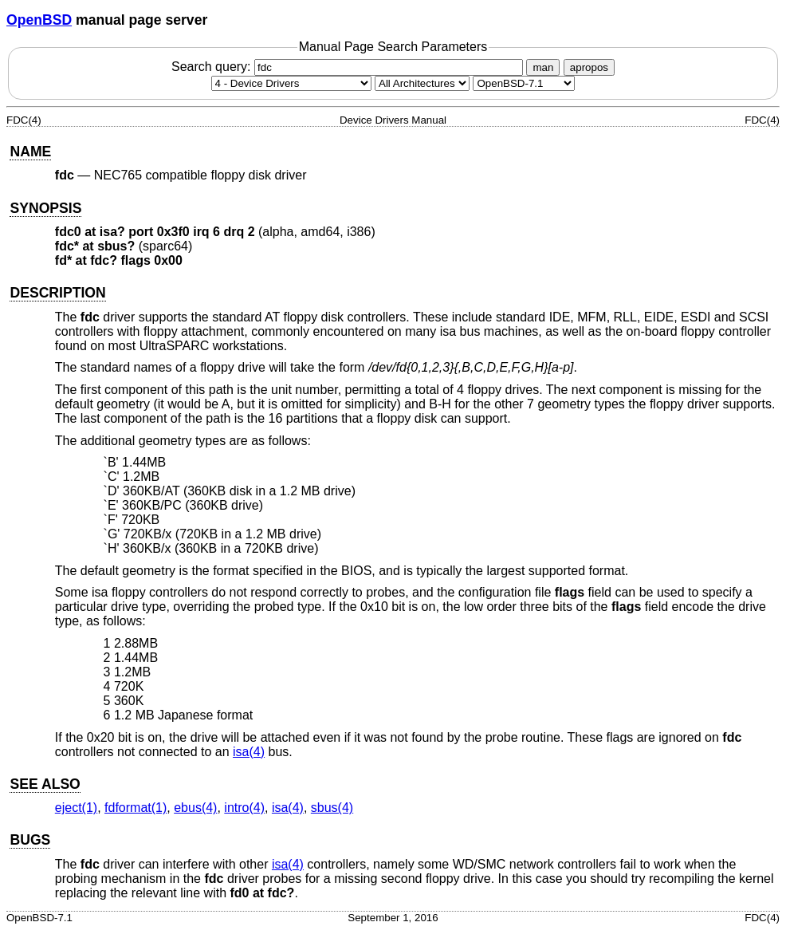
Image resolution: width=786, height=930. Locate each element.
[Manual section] (291, 83)
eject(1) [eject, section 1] (76, 807)
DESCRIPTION (57, 293)
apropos (589, 67)
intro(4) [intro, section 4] (244, 807)
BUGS (30, 840)
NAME (30, 152)
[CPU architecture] (422, 83)
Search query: (349, 66)
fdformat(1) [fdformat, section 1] (135, 807)
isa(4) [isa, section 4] (249, 752)
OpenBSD (39, 20)
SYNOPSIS (45, 208)
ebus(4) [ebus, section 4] (195, 807)
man (543, 67)
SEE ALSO (45, 784)
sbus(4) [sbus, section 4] (332, 807)
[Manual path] (524, 83)
